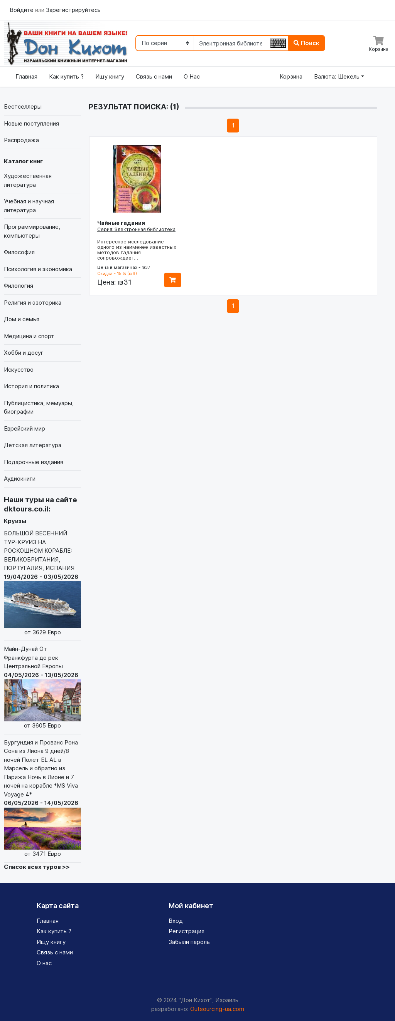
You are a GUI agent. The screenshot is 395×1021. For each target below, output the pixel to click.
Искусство (19, 369)
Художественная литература (28, 180)
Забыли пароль (189, 942)
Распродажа (21, 140)
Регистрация (186, 931)
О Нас (192, 76)
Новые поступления (31, 123)
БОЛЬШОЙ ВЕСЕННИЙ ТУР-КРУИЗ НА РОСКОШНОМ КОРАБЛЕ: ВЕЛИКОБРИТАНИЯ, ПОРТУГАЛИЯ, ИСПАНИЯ (42, 583)
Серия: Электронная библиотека (136, 229)
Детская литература (32, 445)
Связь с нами (154, 76)
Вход (176, 920)
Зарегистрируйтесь (73, 9)
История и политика (31, 386)
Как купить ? (66, 76)
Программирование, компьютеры (32, 231)
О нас (44, 963)
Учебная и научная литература (29, 206)
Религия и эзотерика (32, 302)
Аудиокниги (19, 478)
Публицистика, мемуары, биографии (39, 407)
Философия (19, 252)
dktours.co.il (26, 509)
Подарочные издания (33, 462)
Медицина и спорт (29, 336)
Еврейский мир (24, 428)
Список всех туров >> (37, 866)
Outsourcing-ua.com (217, 1009)
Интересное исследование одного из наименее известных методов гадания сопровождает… (136, 249)
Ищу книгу (109, 76)
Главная (26, 76)
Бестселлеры (23, 106)
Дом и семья (21, 319)
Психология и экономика (38, 269)
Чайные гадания (121, 223)
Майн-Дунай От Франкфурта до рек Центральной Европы (42, 687)
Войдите (22, 9)
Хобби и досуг (24, 352)
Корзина (291, 76)
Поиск (306, 43)
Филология (18, 285)
